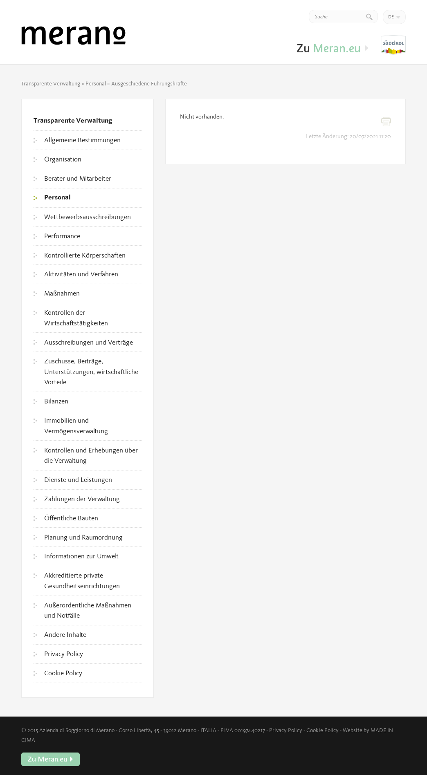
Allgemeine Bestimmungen (82, 140)
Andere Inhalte (65, 634)
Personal (95, 83)
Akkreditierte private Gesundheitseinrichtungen (82, 580)
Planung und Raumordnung (83, 537)
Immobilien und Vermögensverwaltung (76, 425)
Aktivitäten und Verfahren (81, 274)
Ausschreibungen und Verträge (88, 342)
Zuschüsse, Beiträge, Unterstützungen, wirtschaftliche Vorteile (91, 371)
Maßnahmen (62, 293)
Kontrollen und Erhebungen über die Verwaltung (91, 455)
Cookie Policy (63, 673)
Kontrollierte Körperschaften (85, 255)
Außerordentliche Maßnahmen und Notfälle (87, 610)
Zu (393, 45)
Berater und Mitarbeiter (77, 178)
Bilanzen (56, 401)
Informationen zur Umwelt (81, 556)
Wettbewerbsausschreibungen (87, 217)
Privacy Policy (63, 654)
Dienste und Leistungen (78, 479)
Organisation (62, 159)
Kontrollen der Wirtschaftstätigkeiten (76, 317)
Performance (62, 236)
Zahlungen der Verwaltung (82, 499)
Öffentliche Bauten (71, 518)
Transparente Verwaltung (50, 83)
